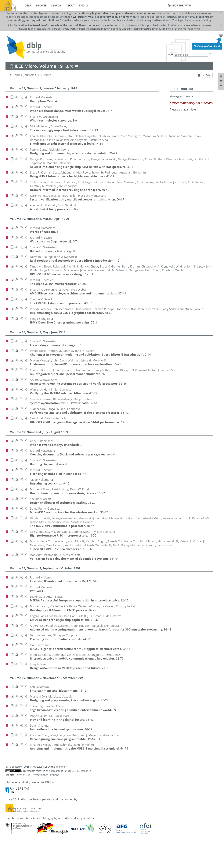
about (70, 5)
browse (41, 5)
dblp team (61, 766)
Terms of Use (23, 775)
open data (54, 771)
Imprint (54, 775)
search (56, 5)
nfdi (82, 5)
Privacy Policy (40, 775)
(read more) (194, 28)
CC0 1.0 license (80, 771)
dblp (28, 5)
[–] (176, 89)
